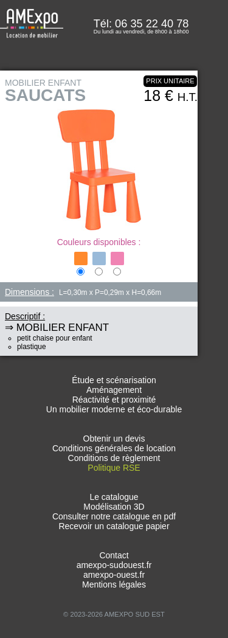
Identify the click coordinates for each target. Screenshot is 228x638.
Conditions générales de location (114, 448)
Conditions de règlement (114, 458)
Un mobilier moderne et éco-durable (114, 409)
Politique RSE (114, 468)
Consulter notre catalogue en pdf (114, 516)
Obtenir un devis (114, 438)
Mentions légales (114, 584)
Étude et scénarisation (114, 380)
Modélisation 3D (113, 506)
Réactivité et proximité (114, 399)
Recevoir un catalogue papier (113, 526)
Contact (113, 555)
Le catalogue (113, 497)
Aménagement (114, 390)
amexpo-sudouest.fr (114, 565)
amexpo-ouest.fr (114, 575)
